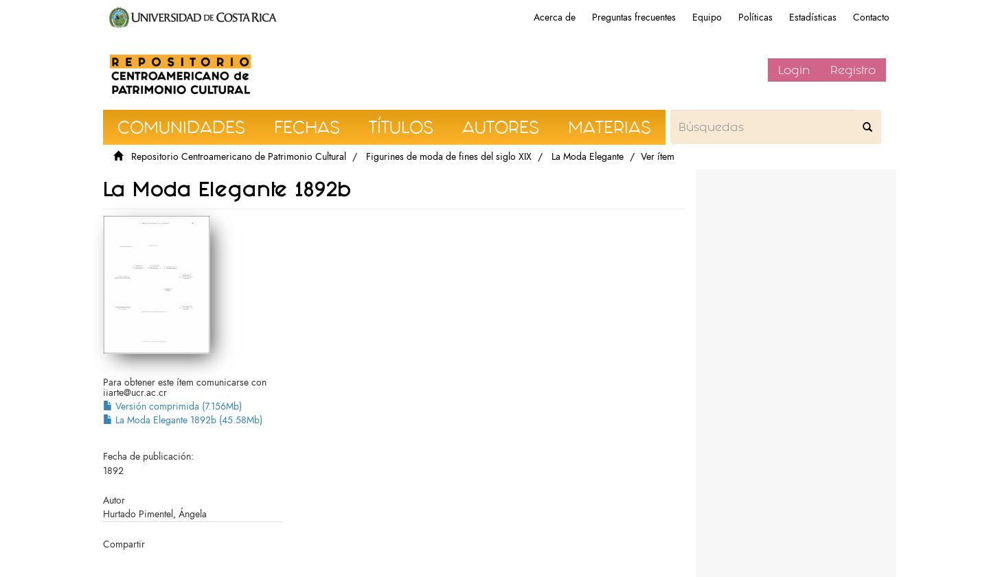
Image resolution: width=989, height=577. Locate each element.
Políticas (755, 17)
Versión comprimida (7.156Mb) (172, 406)
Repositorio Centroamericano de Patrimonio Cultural (238, 156)
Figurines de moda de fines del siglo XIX (449, 156)
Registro (853, 70)
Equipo (707, 17)
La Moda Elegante (588, 156)
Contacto (871, 17)
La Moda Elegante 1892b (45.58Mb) (182, 420)
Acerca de (555, 17)
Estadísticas (813, 17)
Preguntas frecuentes (634, 17)
